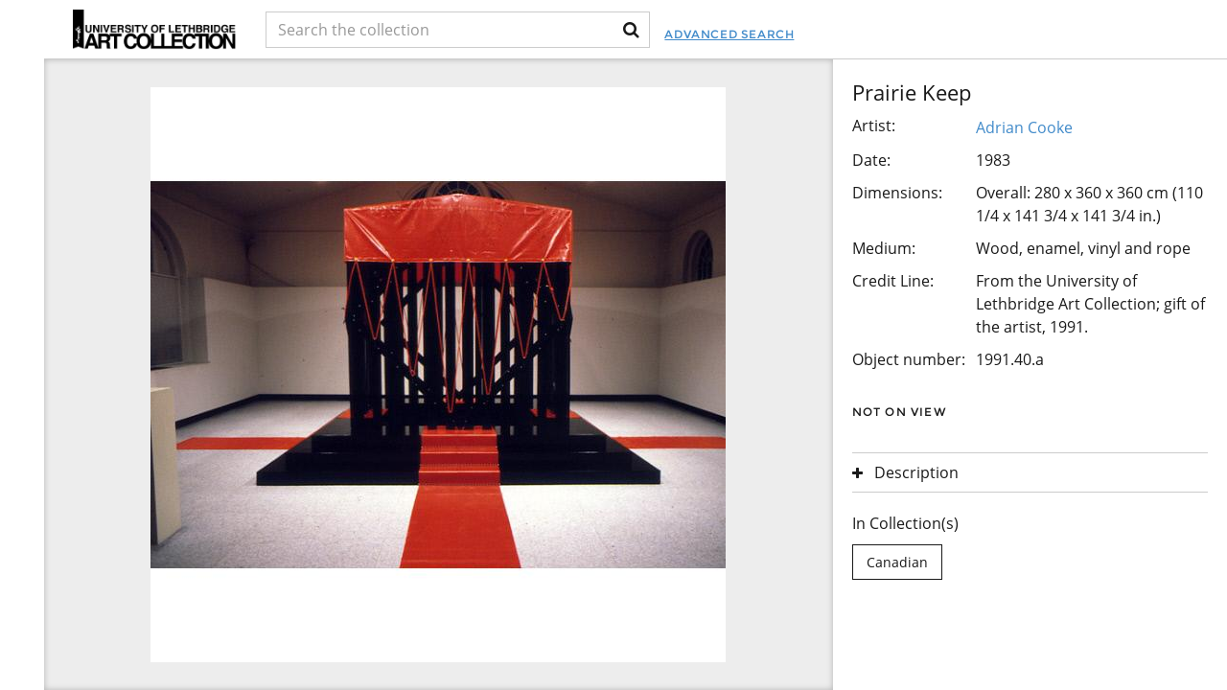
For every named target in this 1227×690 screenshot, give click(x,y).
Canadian (897, 562)
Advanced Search (729, 34)
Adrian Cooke (1024, 127)
